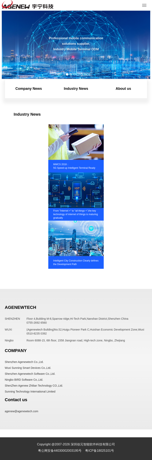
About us (123, 89)
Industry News (76, 89)
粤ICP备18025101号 (99, 450)
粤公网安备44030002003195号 (60, 450)
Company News (28, 89)
